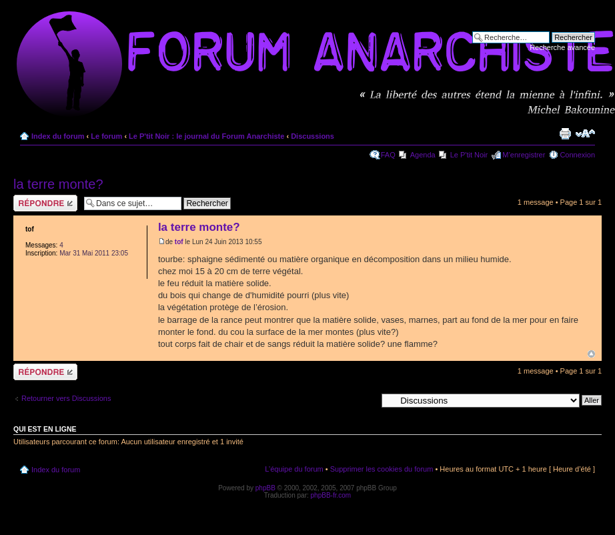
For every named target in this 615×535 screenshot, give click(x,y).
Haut (591, 354)
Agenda (423, 155)
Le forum (106, 136)
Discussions (312, 136)
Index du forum (57, 136)
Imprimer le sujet (565, 133)
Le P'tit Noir (469, 155)
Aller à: (365, 400)
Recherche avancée (562, 47)
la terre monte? (58, 184)
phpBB (265, 488)
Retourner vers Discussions (66, 398)
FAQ (388, 155)
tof (179, 241)
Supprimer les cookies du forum (382, 469)
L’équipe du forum (294, 469)
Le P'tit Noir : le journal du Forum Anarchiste (206, 136)
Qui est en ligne (45, 429)
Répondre (45, 203)
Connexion (577, 155)
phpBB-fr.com (331, 495)
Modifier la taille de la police (585, 133)
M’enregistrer (523, 155)
